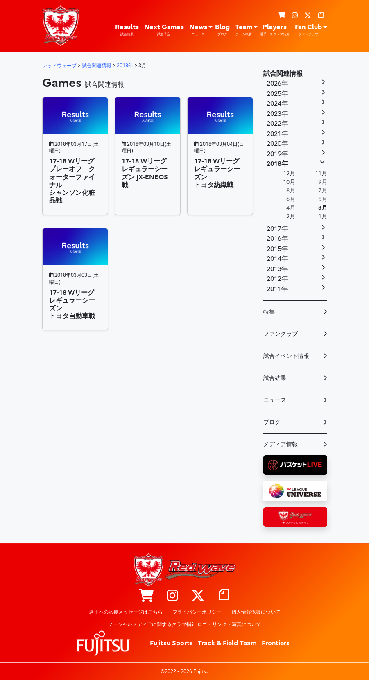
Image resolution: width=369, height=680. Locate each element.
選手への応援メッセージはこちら (126, 612)
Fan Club (308, 29)
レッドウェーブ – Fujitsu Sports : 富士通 (60, 25)
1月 (322, 216)
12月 (289, 173)
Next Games (164, 29)
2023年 (277, 113)
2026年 (277, 83)
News (198, 29)
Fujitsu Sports (171, 643)
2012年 (277, 278)
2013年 (277, 269)
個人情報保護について (256, 612)
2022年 (277, 123)
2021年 (277, 134)
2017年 (277, 229)
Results (127, 29)
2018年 (277, 163)
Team (243, 29)
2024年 (277, 103)
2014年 (277, 258)
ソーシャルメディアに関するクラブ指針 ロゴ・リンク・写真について (184, 624)
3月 (322, 207)
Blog (222, 29)
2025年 (277, 93)
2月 (290, 216)
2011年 (277, 289)
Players (275, 29)
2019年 (277, 154)
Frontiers (276, 643)
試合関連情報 (283, 73)
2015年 (277, 249)
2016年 (277, 238)
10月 (289, 181)
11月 (321, 173)
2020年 (277, 143)
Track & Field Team (227, 643)
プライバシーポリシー (197, 612)
